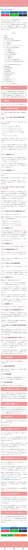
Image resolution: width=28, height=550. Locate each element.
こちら (8, 425)
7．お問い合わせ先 (6, 76)
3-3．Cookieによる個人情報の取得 (10, 54)
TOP (23, 545)
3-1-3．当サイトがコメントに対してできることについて (13, 45)
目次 (12, 33)
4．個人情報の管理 (6, 66)
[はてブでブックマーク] (23, 12)
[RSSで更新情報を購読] (20, 535)
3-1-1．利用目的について (8, 42)
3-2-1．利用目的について (9, 49)
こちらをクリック (19, 149)
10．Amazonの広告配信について (8, 81)
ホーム (5, 545)
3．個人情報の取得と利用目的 (8, 38)
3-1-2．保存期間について (8, 44)
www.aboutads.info (5, 477)
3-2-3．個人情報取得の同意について (11, 52)
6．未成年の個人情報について (8, 74)
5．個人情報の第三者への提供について (9, 73)
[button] (23, 15)
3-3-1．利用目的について (9, 56)
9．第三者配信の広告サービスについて (9, 79)
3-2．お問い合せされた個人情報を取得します (12, 47)
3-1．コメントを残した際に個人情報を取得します (12, 40)
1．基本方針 (5, 35)
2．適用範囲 (5, 37)
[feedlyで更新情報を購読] (7, 535)
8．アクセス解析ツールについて (8, 78)
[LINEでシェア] (14, 15)
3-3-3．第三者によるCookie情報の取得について (13, 59)
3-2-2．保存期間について (9, 50)
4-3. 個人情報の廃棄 (7, 71)
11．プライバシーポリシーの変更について (10, 83)
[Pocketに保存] (5, 15)
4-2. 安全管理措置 (7, 69)
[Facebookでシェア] (14, 12)
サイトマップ (14, 545)
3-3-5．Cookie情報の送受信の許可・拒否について (13, 64)
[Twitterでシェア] (5, 12)
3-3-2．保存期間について (9, 57)
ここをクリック (13, 454)
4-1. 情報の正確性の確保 (8, 67)
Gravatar (12, 146)
